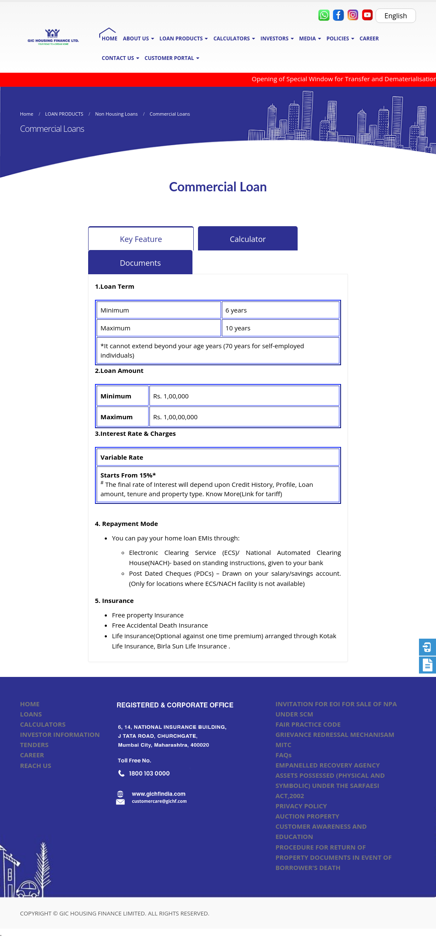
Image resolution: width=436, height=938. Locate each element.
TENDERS (34, 744)
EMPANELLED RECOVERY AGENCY (327, 765)
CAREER (369, 38)
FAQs (283, 754)
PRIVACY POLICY (301, 806)
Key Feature (141, 239)
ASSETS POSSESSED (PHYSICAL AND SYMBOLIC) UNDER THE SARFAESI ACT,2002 (330, 785)
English (395, 15)
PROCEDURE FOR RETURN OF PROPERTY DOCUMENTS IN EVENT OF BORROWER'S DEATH (333, 857)
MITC (283, 744)
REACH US (35, 765)
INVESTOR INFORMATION (60, 734)
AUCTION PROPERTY (307, 816)
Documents (140, 263)
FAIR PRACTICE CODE (308, 724)
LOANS (31, 714)
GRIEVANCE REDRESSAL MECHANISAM (334, 734)
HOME (110, 38)
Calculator (248, 239)
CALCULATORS (43, 724)
